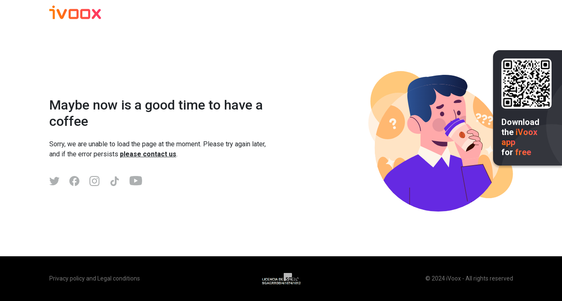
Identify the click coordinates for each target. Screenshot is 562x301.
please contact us (148, 154)
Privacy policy (67, 278)
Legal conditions (118, 278)
